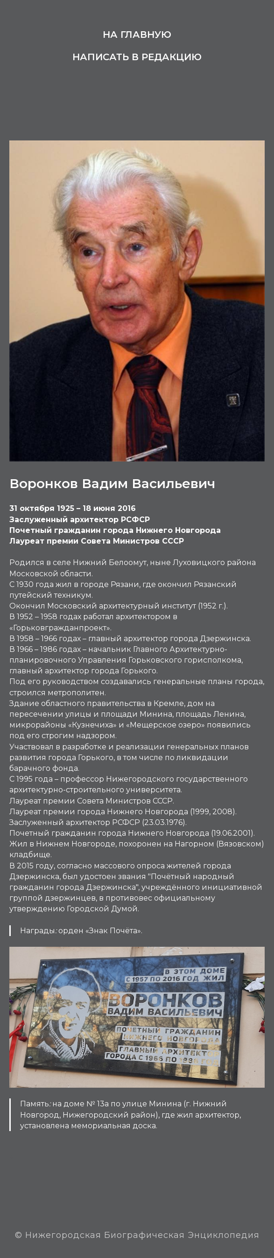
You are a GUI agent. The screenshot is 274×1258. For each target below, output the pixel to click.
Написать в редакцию (137, 57)
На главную (137, 34)
